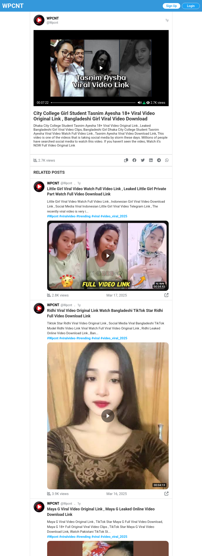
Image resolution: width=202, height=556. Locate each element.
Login (191, 6)
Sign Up (171, 6)
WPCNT (13, 5)
